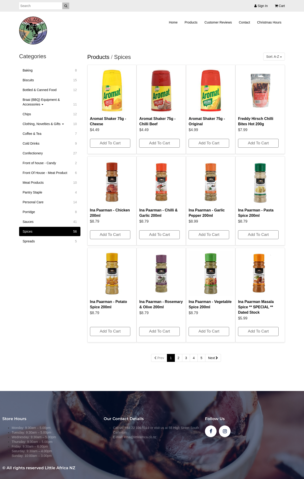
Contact (244, 22)
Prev (159, 358)
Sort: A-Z (274, 56)
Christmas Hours (269, 22)
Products (191, 22)
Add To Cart (110, 143)
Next (213, 358)
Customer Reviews (218, 22)
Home (173, 22)
